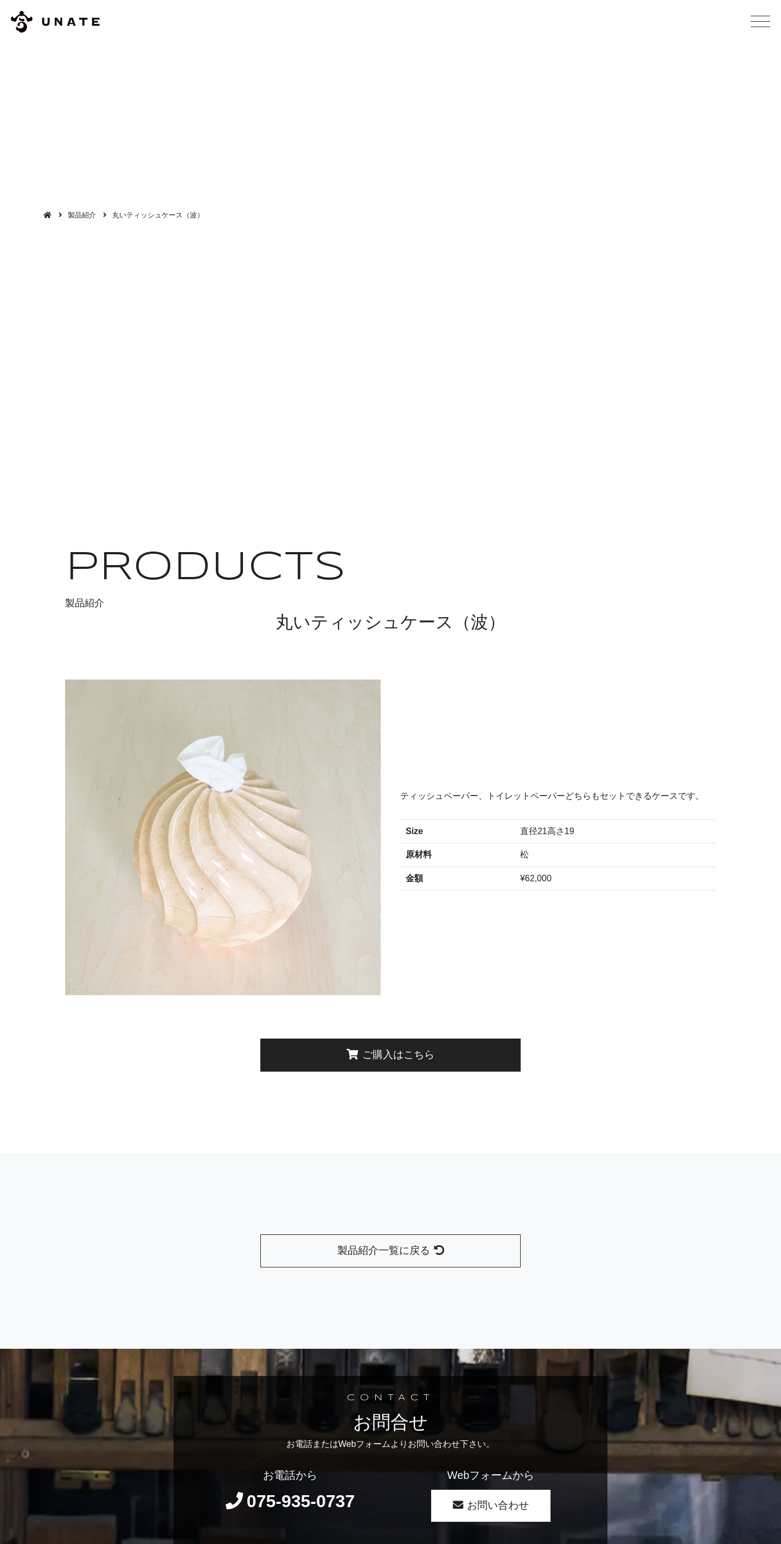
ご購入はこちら (390, 1054)
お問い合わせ (491, 1505)
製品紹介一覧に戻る (390, 1250)
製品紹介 (82, 215)
